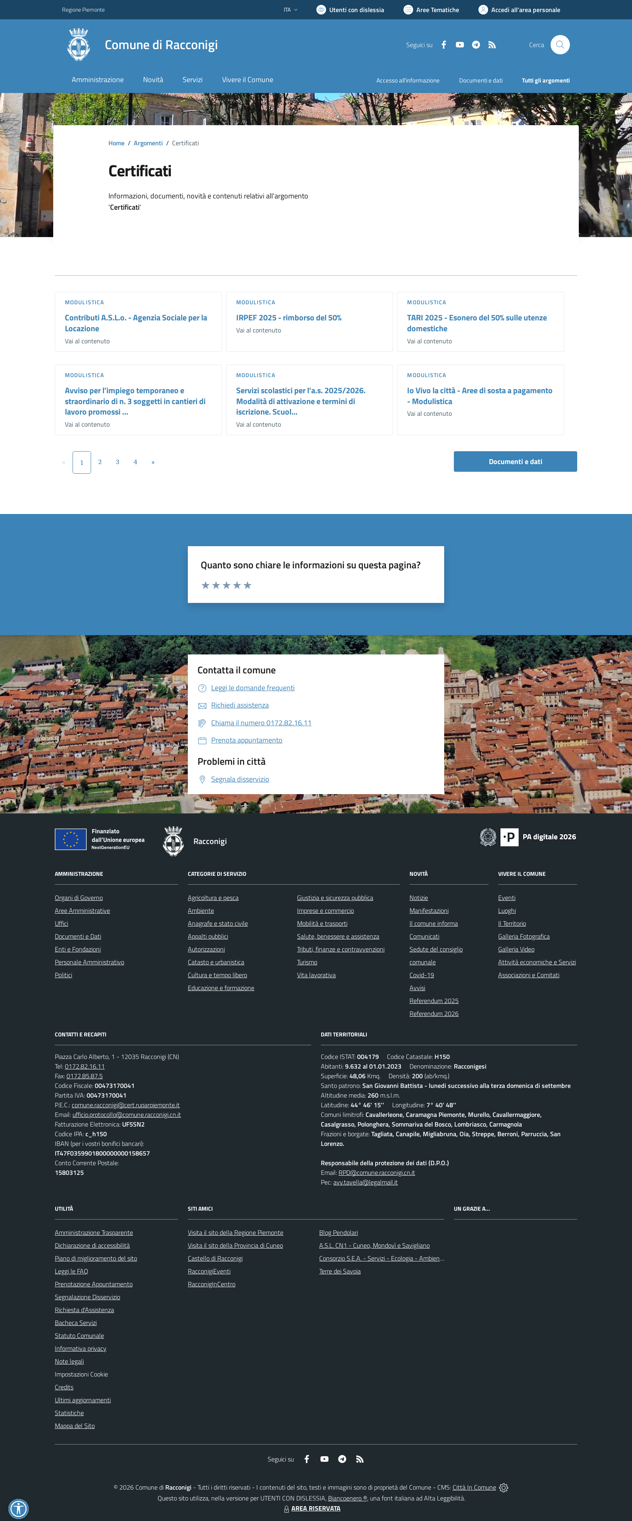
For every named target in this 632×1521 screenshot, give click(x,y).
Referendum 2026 (434, 1013)
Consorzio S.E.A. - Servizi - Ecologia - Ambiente (382, 1258)
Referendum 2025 (434, 1000)
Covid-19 (422, 975)
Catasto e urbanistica (216, 962)
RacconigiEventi (209, 1271)
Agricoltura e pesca (213, 897)
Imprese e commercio (325, 910)
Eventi (507, 897)
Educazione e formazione (221, 988)
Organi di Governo (79, 897)
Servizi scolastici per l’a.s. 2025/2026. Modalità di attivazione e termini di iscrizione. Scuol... (301, 401)
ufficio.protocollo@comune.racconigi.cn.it (127, 1114)
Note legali (69, 1361)
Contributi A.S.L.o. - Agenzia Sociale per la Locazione (136, 322)
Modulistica (84, 302)
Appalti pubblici (208, 936)
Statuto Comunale (79, 1335)
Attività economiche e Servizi (537, 962)
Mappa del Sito (75, 1425)
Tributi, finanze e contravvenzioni (341, 949)
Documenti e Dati (78, 936)
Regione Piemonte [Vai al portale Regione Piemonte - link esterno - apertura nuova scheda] (83, 9)
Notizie (419, 897)
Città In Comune (474, 1487)
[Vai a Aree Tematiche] (431, 9)
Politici (63, 975)
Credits (64, 1387)
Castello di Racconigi (215, 1258)
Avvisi (417, 988)
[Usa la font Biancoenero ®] (350, 9)
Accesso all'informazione (408, 80)
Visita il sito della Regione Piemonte (235, 1232)
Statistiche (69, 1413)
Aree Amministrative (82, 910)
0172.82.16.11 (85, 1066)
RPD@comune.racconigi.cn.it (377, 1172)
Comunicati (424, 936)
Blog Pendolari (338, 1232)
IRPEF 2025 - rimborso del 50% (288, 317)
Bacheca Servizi (76, 1322)
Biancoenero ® (347, 1498)
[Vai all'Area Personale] (519, 9)
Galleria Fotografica (524, 936)
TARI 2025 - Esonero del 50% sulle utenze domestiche (477, 322)
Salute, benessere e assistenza (338, 936)
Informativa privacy (80, 1348)
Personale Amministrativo (89, 962)
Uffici (61, 923)
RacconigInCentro (211, 1284)
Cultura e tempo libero (217, 975)
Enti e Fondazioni (78, 949)
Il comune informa (434, 923)
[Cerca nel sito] (560, 44)
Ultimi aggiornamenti (83, 1400)
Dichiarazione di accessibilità (92, 1245)
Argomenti (148, 143)
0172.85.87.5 (85, 1076)
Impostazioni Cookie (81, 1374)
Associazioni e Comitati (528, 975)
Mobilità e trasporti (322, 923)
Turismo (307, 962)
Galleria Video (516, 949)
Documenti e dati (516, 461)
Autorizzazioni (206, 949)
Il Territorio (512, 923)
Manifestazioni (429, 910)
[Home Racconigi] (140, 44)
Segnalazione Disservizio (87, 1297)
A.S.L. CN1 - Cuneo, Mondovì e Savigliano (374, 1245)
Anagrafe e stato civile (218, 923)
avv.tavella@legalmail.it (365, 1182)
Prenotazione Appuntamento (94, 1284)
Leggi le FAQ (71, 1271)
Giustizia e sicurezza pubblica (335, 897)
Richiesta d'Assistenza (84, 1310)
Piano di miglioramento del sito (96, 1258)
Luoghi (507, 910)
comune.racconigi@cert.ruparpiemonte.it (126, 1105)
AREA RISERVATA (311, 1508)
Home (116, 143)
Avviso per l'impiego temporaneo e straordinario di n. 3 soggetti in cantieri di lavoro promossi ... (135, 401)
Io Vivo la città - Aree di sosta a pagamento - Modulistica (480, 395)
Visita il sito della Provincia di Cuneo (235, 1245)
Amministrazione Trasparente (94, 1232)
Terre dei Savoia (340, 1271)
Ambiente (201, 910)
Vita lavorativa (316, 975)
